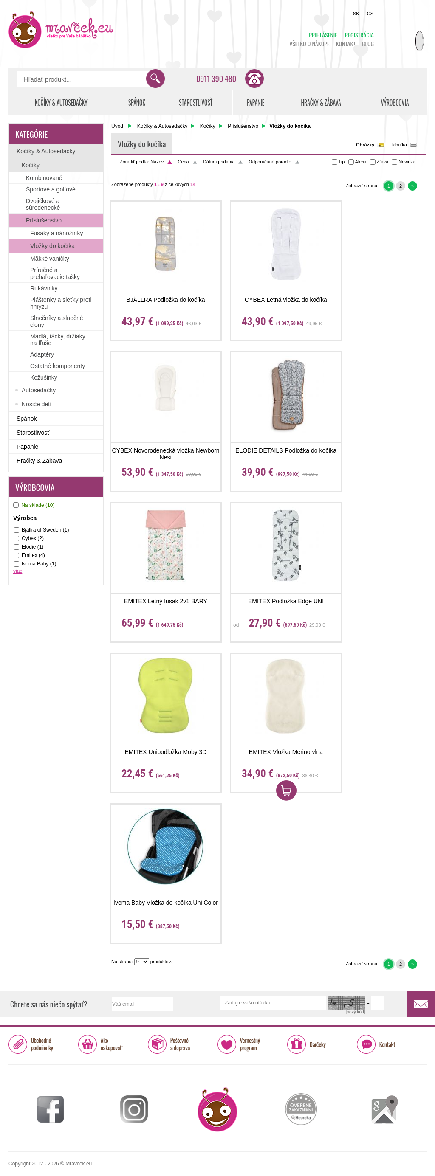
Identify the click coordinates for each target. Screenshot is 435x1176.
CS (370, 13)
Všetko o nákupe (309, 43)
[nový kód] (355, 1012)
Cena (183, 161)
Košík (405, 32)
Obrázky (365, 144)
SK (356, 13)
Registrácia (359, 34)
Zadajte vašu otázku (273, 1003)
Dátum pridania (219, 161)
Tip (342, 161)
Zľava (383, 161)
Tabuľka (398, 144)
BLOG (368, 43)
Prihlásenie (323, 34)
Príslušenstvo (243, 126)
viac (17, 571)
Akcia (361, 161)
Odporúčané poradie (270, 161)
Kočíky (207, 126)
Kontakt (346, 43)
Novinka (406, 161)
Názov (157, 161)
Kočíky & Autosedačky (162, 126)
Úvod (117, 126)
